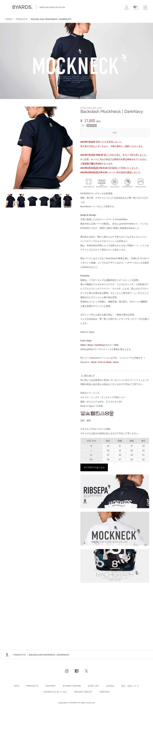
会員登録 (110, 686)
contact (104, 692)
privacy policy (83, 692)
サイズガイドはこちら (94, 467)
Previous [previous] (8, 148)
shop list (93, 686)
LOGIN (127, 8)
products (32, 686)
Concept (50, 686)
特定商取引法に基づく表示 (55, 692)
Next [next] (68, 148)
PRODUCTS (21, 19)
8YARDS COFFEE (72, 686)
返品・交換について (130, 686)
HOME (9, 19)
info (16, 686)
